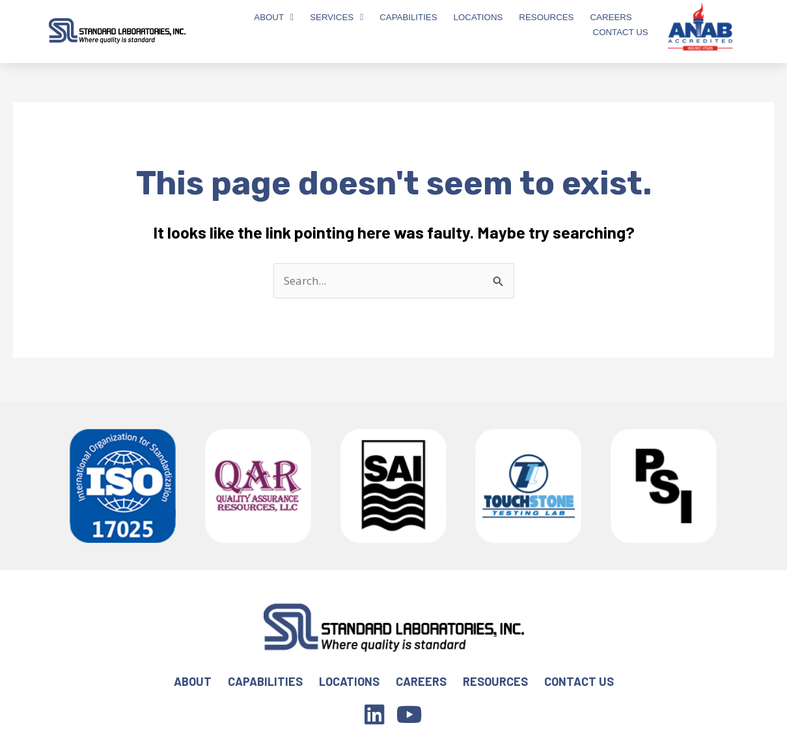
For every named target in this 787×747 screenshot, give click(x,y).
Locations (478, 17)
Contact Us (620, 32)
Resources (546, 17)
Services (336, 17)
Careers (610, 17)
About (274, 17)
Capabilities (408, 17)
